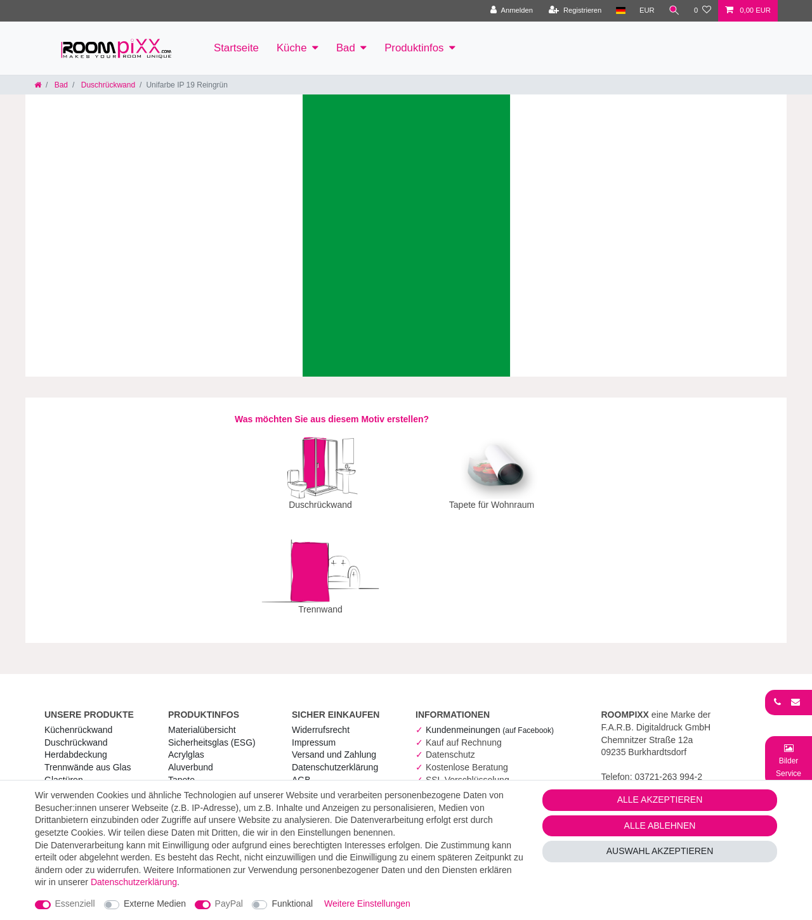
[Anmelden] (511, 11)
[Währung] (647, 11)
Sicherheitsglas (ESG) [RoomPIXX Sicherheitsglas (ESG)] (212, 734)
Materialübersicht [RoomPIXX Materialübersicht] (202, 721)
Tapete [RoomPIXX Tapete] (181, 771)
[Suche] (674, 11)
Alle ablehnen (660, 825)
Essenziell (75, 903)
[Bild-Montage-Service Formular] (788, 760)
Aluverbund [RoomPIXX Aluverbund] (190, 758)
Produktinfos (413, 48)
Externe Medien (155, 903)
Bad (345, 48)
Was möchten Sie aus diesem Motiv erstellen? (332, 419)
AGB (301, 771)
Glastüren (63, 771)
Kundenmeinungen (490, 721)
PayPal (229, 903)
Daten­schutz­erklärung (335, 758)
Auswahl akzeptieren (660, 851)
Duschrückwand (107, 85)
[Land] (620, 11)
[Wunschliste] (702, 11)
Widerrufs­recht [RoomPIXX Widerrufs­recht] (321, 721)
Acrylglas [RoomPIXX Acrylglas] (186, 746)
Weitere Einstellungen (367, 903)
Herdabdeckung (75, 746)
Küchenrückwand (78, 721)
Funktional (292, 903)
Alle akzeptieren (660, 799)
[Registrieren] (575, 11)
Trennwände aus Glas (87, 758)
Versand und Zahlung (334, 746)
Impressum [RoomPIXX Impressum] (314, 734)
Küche (292, 48)
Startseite (236, 48)
